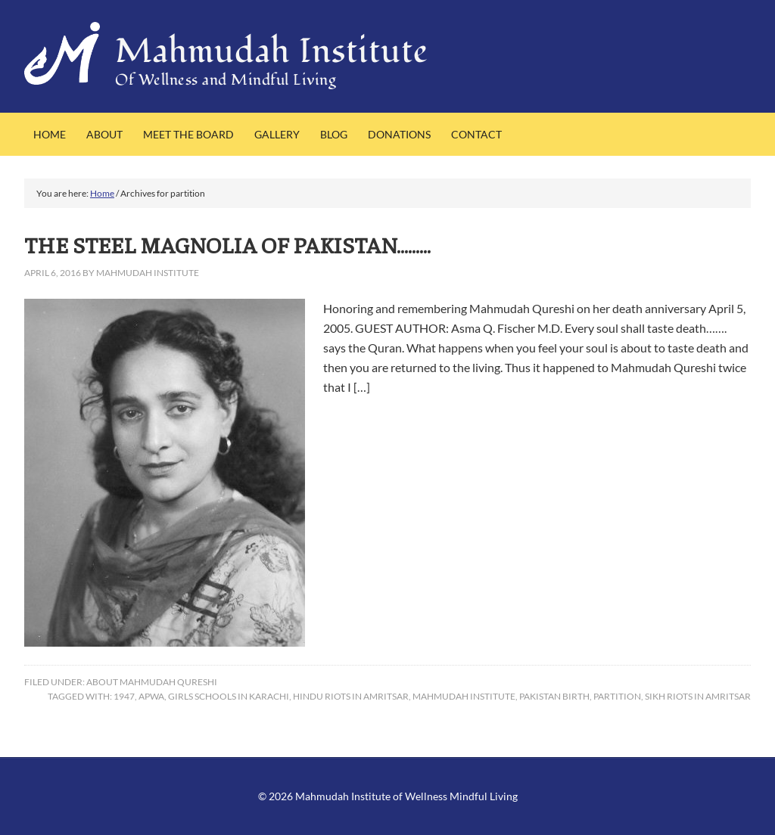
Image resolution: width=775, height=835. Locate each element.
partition (617, 696)
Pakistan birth (554, 696)
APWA (151, 696)
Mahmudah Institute (271, 51)
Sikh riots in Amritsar (698, 696)
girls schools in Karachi (228, 696)
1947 (124, 696)
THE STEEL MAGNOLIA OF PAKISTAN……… (227, 244)
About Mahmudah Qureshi (151, 682)
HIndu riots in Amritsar (351, 696)
